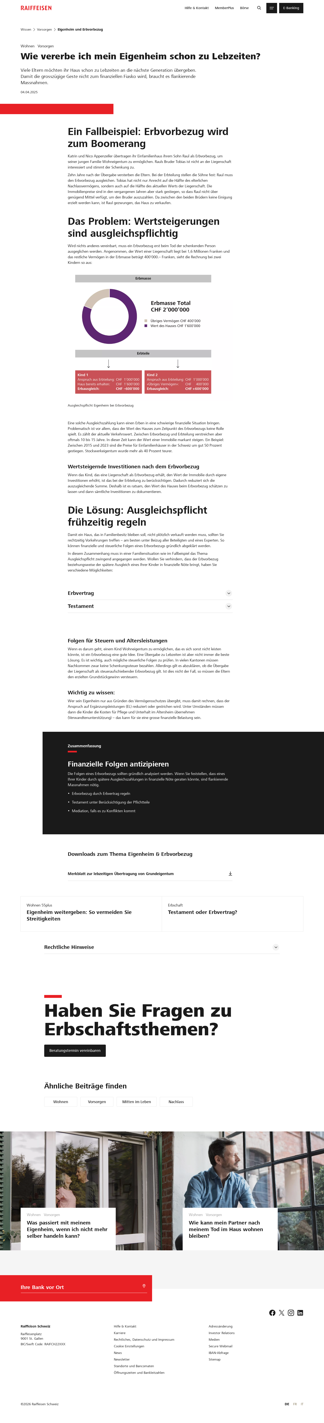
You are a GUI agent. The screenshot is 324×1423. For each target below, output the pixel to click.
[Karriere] (119, 1333)
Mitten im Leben (136, 1102)
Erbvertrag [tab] (81, 593)
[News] (118, 1353)
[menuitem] (196, 8)
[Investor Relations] (222, 1333)
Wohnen (60, 1102)
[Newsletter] (122, 1359)
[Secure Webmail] (220, 1346)
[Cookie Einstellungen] (129, 1346)
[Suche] (259, 8)
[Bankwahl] (79, 1288)
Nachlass (176, 1102)
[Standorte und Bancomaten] (134, 1366)
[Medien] (214, 1340)
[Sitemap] (214, 1359)
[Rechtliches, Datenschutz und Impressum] (144, 1340)
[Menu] (271, 8)
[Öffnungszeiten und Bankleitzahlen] (139, 1373)
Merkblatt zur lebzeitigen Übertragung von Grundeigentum (150, 874)
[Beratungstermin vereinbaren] (75, 1051)
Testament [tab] (81, 606)
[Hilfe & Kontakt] (125, 1326)
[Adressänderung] (220, 1326)
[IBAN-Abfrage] (219, 1353)
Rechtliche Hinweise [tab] (69, 947)
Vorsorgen (97, 1102)
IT (302, 1404)
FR (295, 1404)
